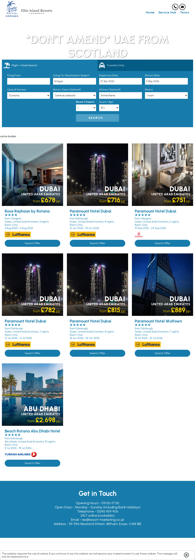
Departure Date (108, 75)
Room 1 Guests (85, 102)
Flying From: (14, 75)
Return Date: (152, 75)
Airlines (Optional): (110, 89)
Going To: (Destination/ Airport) (71, 75)
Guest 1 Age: (106, 102)
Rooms (149, 89)
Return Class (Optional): (67, 89)
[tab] (50, 65)
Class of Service (16, 89)
